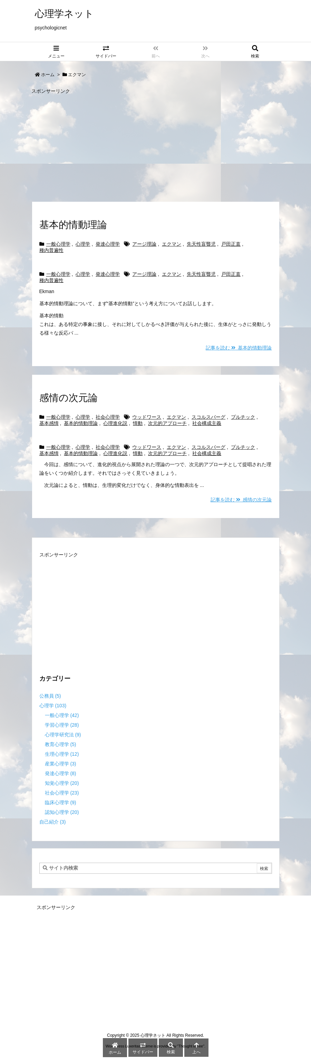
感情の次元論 (68, 397)
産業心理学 (60, 763)
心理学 (83, 244)
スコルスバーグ (208, 417)
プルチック (243, 417)
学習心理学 (62, 725)
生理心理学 (62, 754)
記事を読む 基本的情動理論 (239, 348)
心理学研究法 (63, 734)
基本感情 (49, 423)
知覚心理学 (62, 783)
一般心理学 (58, 244)
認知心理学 (62, 812)
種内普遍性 (51, 250)
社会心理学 (108, 417)
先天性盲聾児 (201, 244)
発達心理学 (108, 244)
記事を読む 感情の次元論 (241, 499)
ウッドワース (146, 417)
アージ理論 (144, 244)
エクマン (171, 244)
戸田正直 (231, 244)
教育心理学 (60, 744)
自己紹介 (52, 822)
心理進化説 (115, 423)
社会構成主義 (206, 423)
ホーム (48, 74)
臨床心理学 (60, 802)
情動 (138, 423)
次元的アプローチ (167, 423)
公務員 (50, 696)
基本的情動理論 (73, 224)
